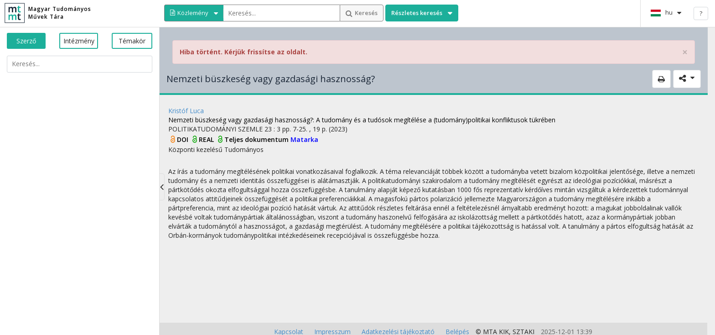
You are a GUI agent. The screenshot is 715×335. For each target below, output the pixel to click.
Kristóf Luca (186, 110)
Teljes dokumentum (257, 139)
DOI (183, 139)
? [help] (700, 13)
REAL (207, 139)
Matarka (304, 139)
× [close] (685, 52)
